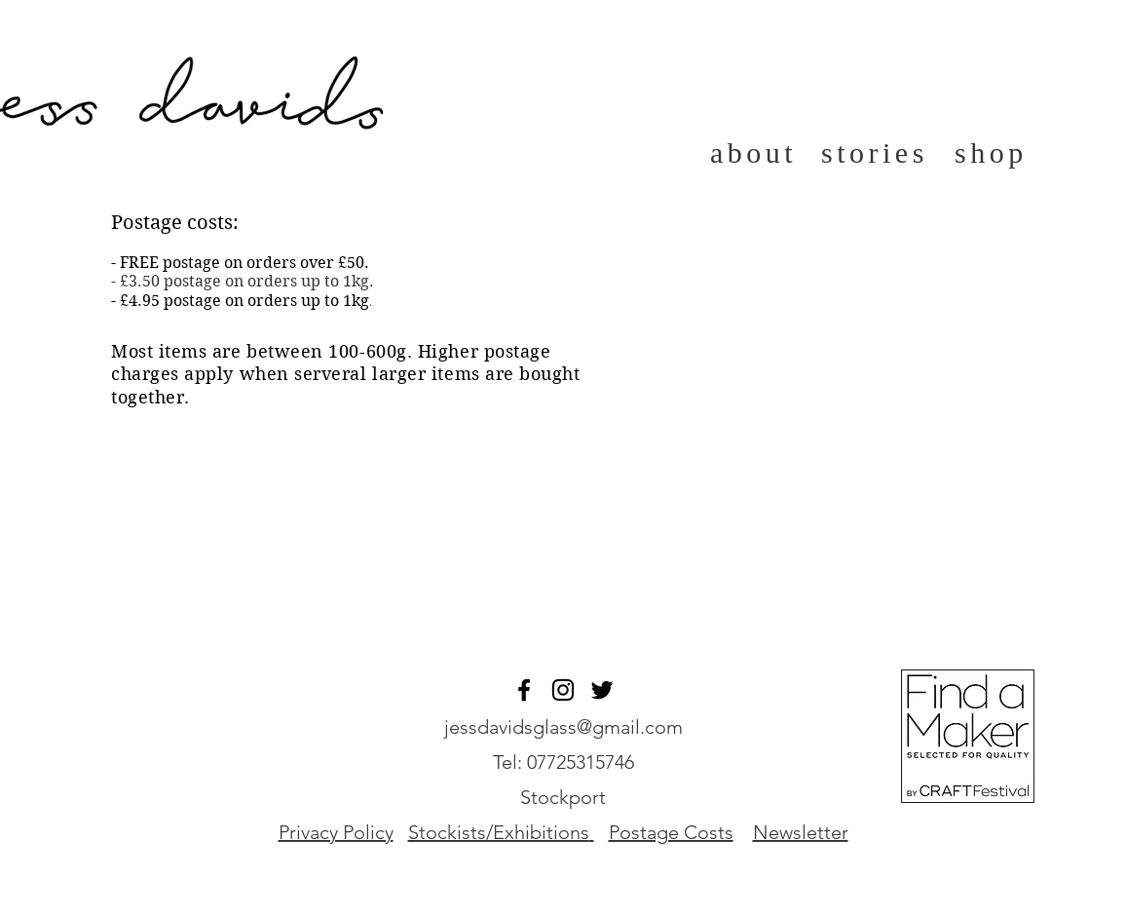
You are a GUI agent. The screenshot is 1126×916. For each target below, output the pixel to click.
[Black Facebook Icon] (524, 690)
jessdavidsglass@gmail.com (563, 727)
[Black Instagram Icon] (563, 690)
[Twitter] (602, 690)
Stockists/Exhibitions (498, 832)
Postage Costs (671, 832)
